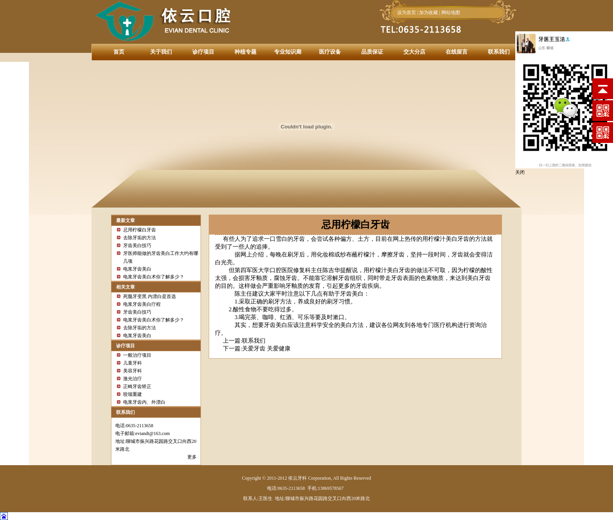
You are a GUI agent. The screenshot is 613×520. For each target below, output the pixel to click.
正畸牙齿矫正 (137, 386)
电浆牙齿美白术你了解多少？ (153, 277)
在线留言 (457, 52)
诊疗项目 (203, 52)
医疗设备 (330, 52)
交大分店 (414, 52)
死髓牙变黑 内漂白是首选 (149, 296)
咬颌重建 (132, 394)
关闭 (520, 172)
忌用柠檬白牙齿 (139, 230)
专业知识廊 (287, 52)
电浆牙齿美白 (137, 269)
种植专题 (245, 52)
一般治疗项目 (137, 355)
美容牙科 (132, 371)
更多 (192, 457)
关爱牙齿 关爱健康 (266, 348)
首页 (118, 52)
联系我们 (499, 52)
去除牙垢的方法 (139, 237)
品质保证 (372, 52)
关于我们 (161, 52)
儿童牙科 (132, 363)
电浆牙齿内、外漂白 (144, 402)
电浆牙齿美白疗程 (142, 304)
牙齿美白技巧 (137, 245)
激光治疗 (132, 378)
